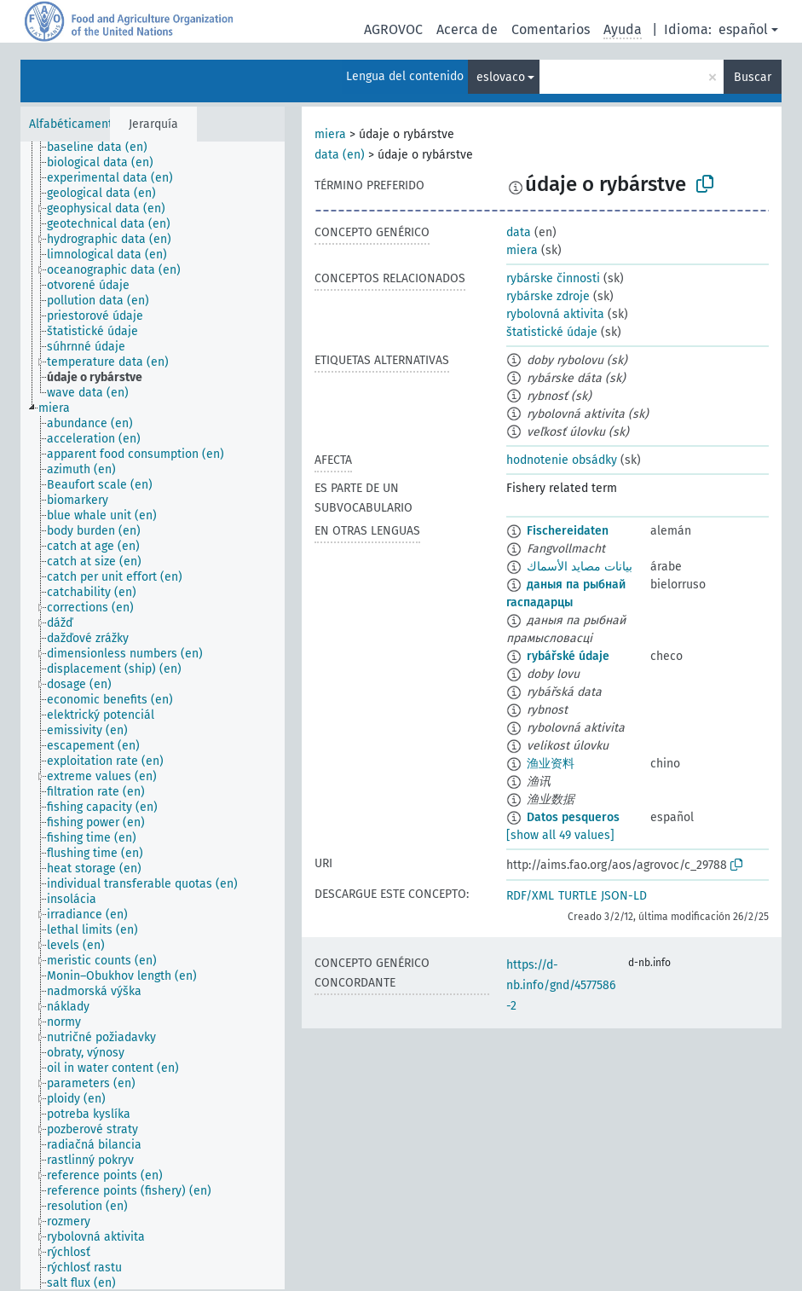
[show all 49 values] (560, 835)
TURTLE (577, 896)
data (518, 232)
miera (330, 134)
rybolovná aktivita (555, 314)
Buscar (752, 77)
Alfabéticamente (74, 124)
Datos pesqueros (573, 817)
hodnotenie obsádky (561, 460)
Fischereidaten (568, 531)
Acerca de (467, 29)
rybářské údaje (568, 656)
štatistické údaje (551, 332)
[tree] (152, 715)
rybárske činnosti (553, 278)
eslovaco (500, 77)
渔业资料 (550, 763)
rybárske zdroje (548, 296)
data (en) (339, 155)
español (743, 29)
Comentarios (550, 29)
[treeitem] (104, 147)
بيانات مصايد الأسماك (579, 566)
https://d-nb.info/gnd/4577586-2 (560, 985)
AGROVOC (393, 29)
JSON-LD (624, 896)
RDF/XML (530, 896)
